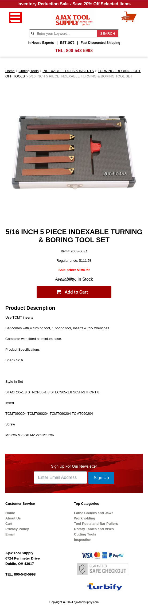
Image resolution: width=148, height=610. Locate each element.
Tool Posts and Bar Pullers (96, 524)
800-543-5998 (79, 50)
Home (10, 71)
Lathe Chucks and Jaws (93, 513)
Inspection (82, 540)
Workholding (84, 518)
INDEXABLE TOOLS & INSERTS (68, 71)
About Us (13, 518)
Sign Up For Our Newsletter (74, 466)
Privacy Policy (17, 529)
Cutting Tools (29, 71)
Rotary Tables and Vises (94, 529)
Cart (8, 524)
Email (10, 534)
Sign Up (101, 477)
